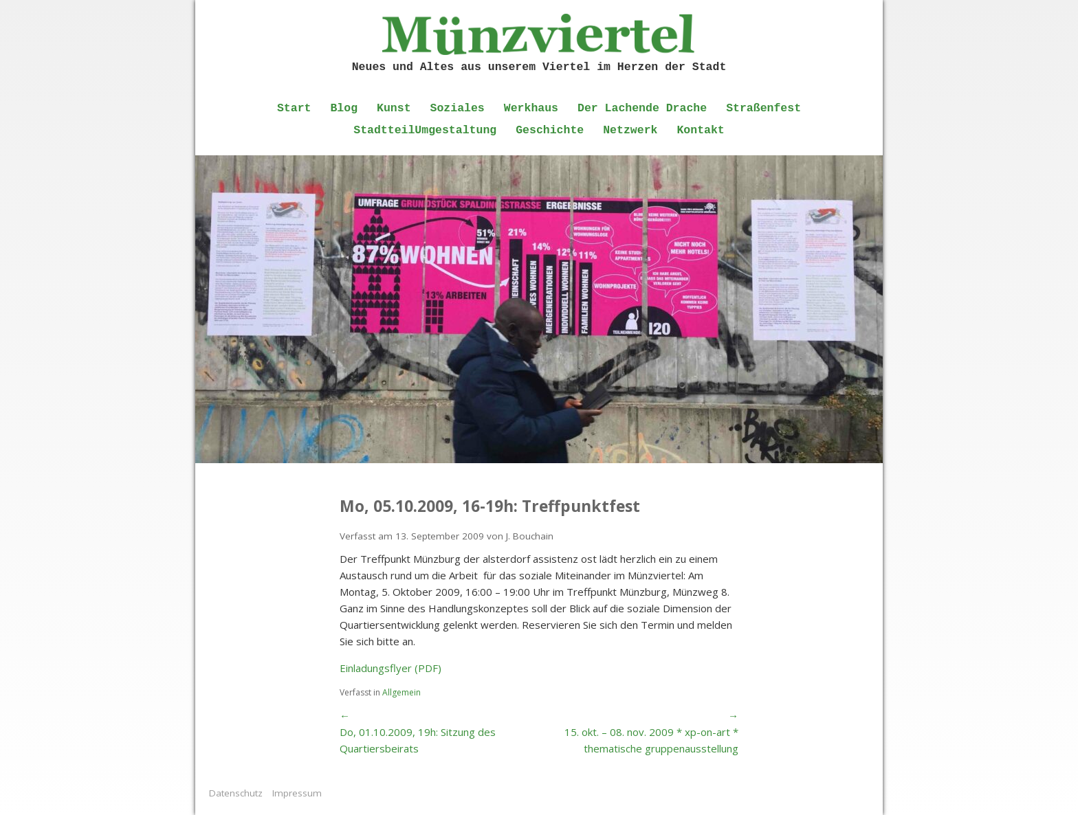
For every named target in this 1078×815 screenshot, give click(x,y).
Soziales (457, 108)
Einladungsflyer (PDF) (390, 668)
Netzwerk (630, 130)
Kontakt (700, 130)
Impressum (297, 793)
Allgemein (401, 692)
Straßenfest (763, 108)
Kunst (394, 108)
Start (294, 108)
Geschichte (550, 130)
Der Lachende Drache (642, 108)
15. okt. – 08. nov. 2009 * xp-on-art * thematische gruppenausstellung (651, 740)
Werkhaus (531, 108)
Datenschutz (236, 793)
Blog (344, 108)
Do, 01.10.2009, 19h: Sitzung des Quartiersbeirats (418, 740)
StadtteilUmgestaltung (424, 130)
